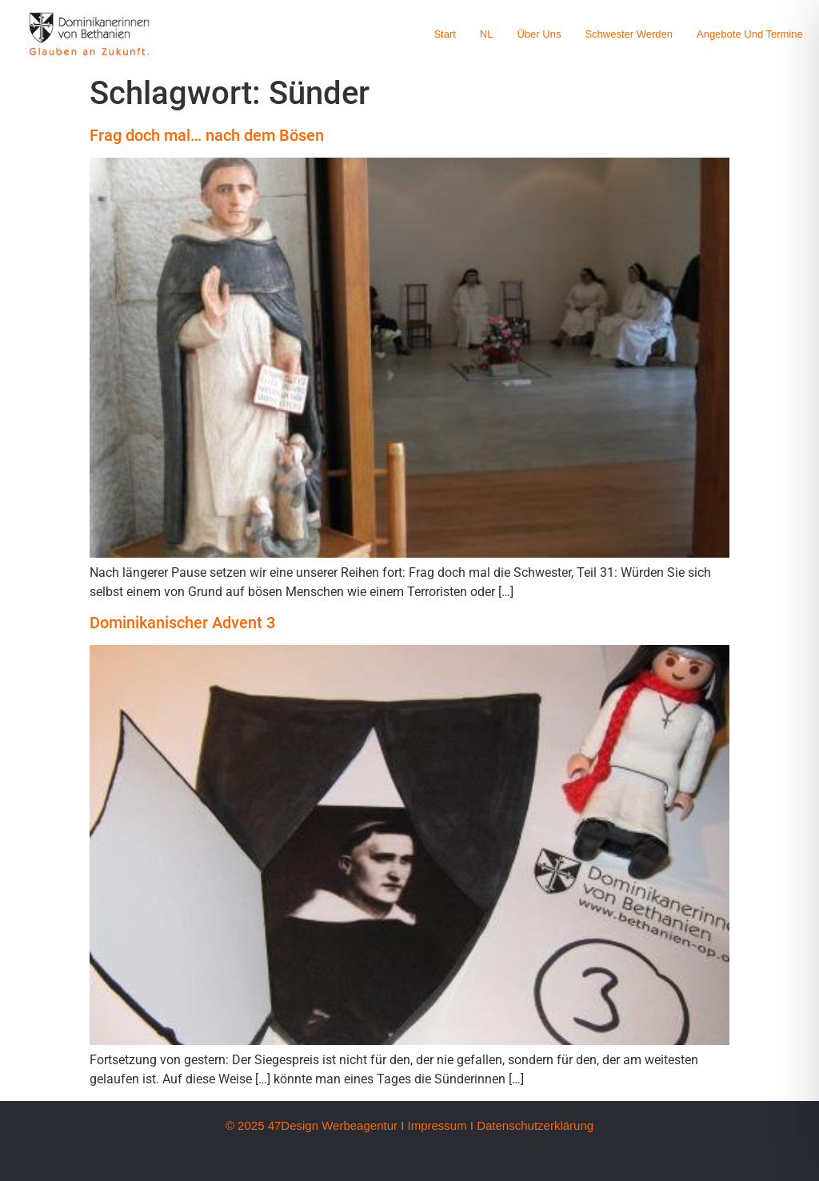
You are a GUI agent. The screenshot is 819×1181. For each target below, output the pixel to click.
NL (486, 34)
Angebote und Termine (750, 34)
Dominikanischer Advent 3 (182, 622)
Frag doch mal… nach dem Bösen (207, 135)
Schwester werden (629, 34)
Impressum (436, 1125)
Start (444, 34)
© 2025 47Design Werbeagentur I (315, 1125)
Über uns (539, 34)
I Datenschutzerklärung (531, 1125)
